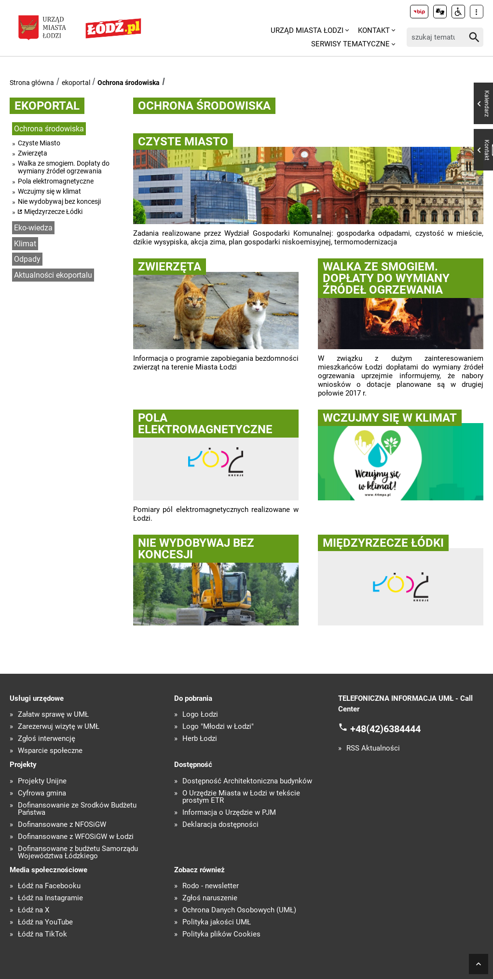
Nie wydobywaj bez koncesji (59, 201)
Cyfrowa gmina (42, 793)
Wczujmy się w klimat (49, 191)
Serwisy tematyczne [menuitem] (350, 44)
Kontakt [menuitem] (374, 30)
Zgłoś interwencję (46, 738)
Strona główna (32, 82)
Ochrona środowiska (128, 82)
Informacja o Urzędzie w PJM (229, 812)
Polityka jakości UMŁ (216, 922)
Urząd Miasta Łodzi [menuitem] (307, 30)
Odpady (27, 259)
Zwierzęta (32, 153)
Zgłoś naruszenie (209, 898)
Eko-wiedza (33, 227)
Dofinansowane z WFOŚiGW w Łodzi (76, 836)
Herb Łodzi (199, 738)
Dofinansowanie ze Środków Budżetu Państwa (77, 809)
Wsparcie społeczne (50, 750)
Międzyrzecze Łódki (53, 211)
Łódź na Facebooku (49, 886)
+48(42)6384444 (385, 728)
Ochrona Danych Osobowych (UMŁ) (239, 910)
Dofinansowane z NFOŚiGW (62, 824)
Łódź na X (33, 910)
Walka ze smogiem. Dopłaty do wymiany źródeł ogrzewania (64, 167)
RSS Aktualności (373, 748)
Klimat (25, 243)
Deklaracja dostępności (220, 824)
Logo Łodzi (200, 714)
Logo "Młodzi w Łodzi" (218, 726)
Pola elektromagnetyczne (56, 181)
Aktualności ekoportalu (53, 275)
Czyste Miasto (39, 143)
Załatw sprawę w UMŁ (53, 714)
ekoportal (76, 82)
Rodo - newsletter (210, 886)
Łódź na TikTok (42, 934)
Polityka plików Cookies (221, 934)
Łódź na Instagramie (50, 898)
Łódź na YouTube (45, 922)
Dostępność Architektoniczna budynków (247, 781)
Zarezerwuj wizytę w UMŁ (58, 726)
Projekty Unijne (42, 781)
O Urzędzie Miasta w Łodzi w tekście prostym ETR (241, 797)
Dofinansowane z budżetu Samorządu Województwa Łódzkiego (78, 852)
